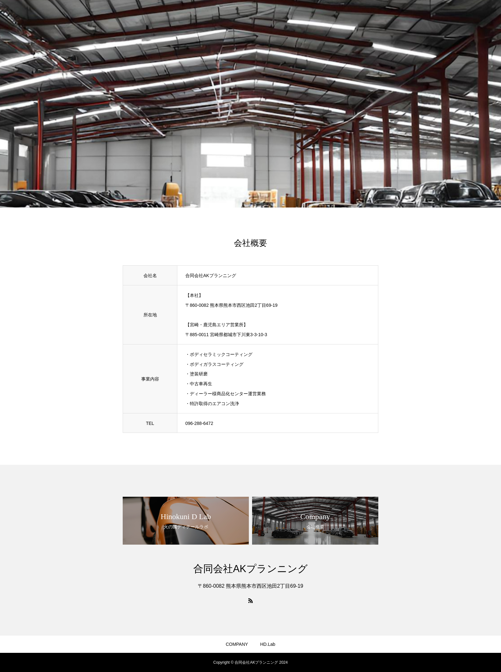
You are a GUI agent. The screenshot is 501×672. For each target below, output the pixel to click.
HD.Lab (267, 644)
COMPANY (237, 644)
